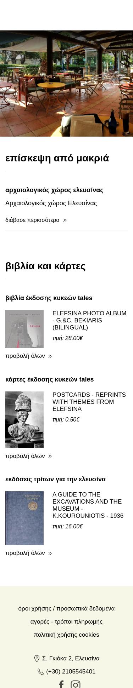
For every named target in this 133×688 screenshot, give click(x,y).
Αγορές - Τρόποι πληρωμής (66, 591)
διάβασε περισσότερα (32, 190)
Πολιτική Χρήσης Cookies (66, 604)
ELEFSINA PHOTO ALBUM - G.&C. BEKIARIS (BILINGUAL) (89, 290)
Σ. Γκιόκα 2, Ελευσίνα (66, 628)
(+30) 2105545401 (66, 641)
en (80, 15)
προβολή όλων (25, 325)
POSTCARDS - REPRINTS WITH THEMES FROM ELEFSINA (89, 371)
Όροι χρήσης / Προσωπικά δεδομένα (66, 578)
